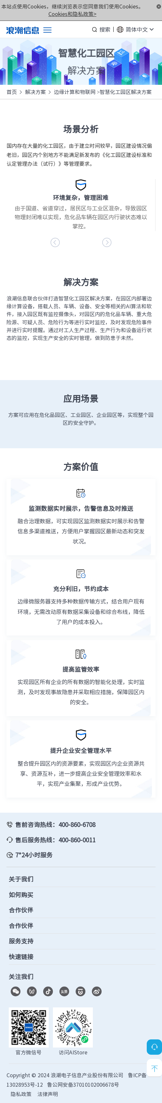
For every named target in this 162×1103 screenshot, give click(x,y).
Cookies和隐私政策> (72, 14)
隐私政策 (21, 1094)
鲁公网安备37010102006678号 (83, 1084)
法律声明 (47, 1094)
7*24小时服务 (34, 854)
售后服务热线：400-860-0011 (55, 839)
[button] (107, 243)
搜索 (104, 29)
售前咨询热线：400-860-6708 (55, 824)
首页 (11, 92)
